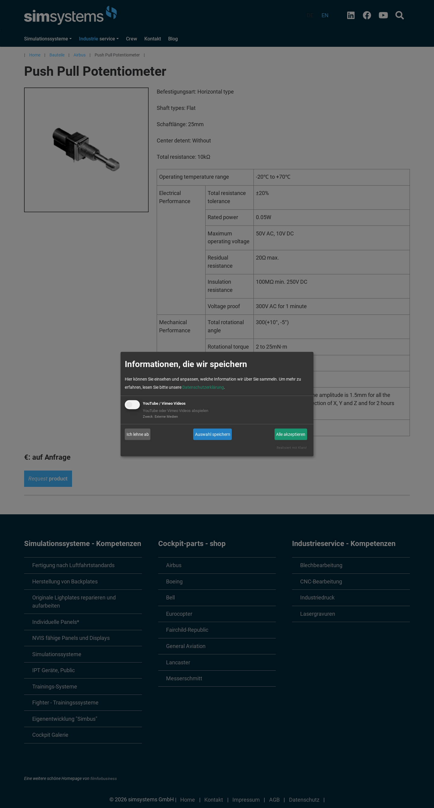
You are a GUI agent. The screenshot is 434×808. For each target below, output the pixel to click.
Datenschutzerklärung (203, 387)
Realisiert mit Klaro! (292, 448)
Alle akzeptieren (290, 434)
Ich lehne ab (138, 434)
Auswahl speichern (212, 434)
